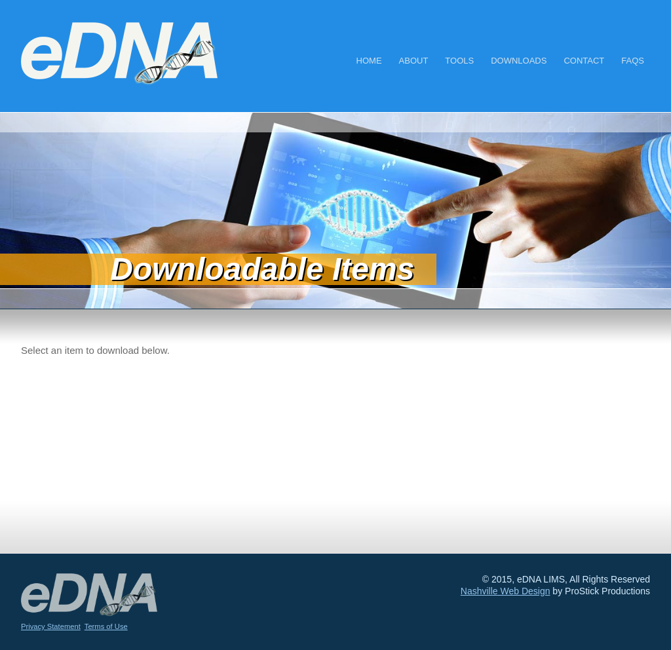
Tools (459, 61)
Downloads (518, 61)
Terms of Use (106, 626)
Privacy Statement (51, 626)
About (414, 61)
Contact (584, 61)
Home (369, 61)
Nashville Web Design (505, 591)
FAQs (632, 61)
